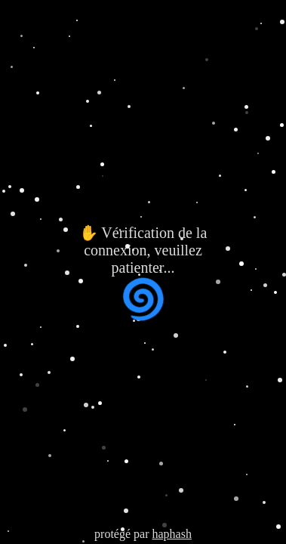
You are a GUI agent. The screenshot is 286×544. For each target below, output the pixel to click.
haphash (171, 533)
